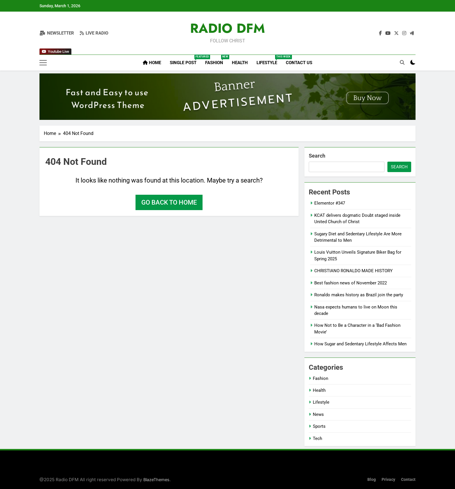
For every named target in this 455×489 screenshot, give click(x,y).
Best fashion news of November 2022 (350, 283)
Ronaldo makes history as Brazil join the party (358, 294)
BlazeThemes (156, 479)
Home (152, 62)
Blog (371, 479)
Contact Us (299, 62)
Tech (317, 438)
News (318, 414)
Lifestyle (269, 60)
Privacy (388, 479)
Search (317, 156)
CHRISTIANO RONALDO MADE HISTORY (353, 270)
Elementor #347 (329, 203)
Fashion (216, 60)
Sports (319, 426)
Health (240, 62)
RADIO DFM (227, 28)
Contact (408, 479)
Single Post (185, 60)
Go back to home (169, 202)
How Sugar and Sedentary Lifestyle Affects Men (360, 344)
